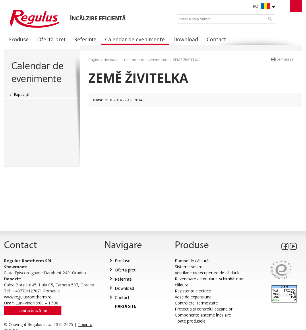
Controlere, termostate (196, 303)
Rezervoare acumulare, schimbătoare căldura (210, 282)
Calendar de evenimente (37, 72)
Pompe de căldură (192, 260)
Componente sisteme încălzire (203, 315)
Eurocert (281, 269)
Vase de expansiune (193, 297)
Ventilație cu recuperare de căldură (207, 272)
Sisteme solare (188, 266)
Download (124, 288)
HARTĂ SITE (125, 306)
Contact (122, 297)
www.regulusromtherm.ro (28, 297)
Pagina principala (103, 59)
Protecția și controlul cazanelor (204, 309)
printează (285, 59)
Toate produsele (190, 321)
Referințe (123, 279)
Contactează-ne (32, 310)
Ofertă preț (125, 270)
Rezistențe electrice (193, 291)
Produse (122, 260)
